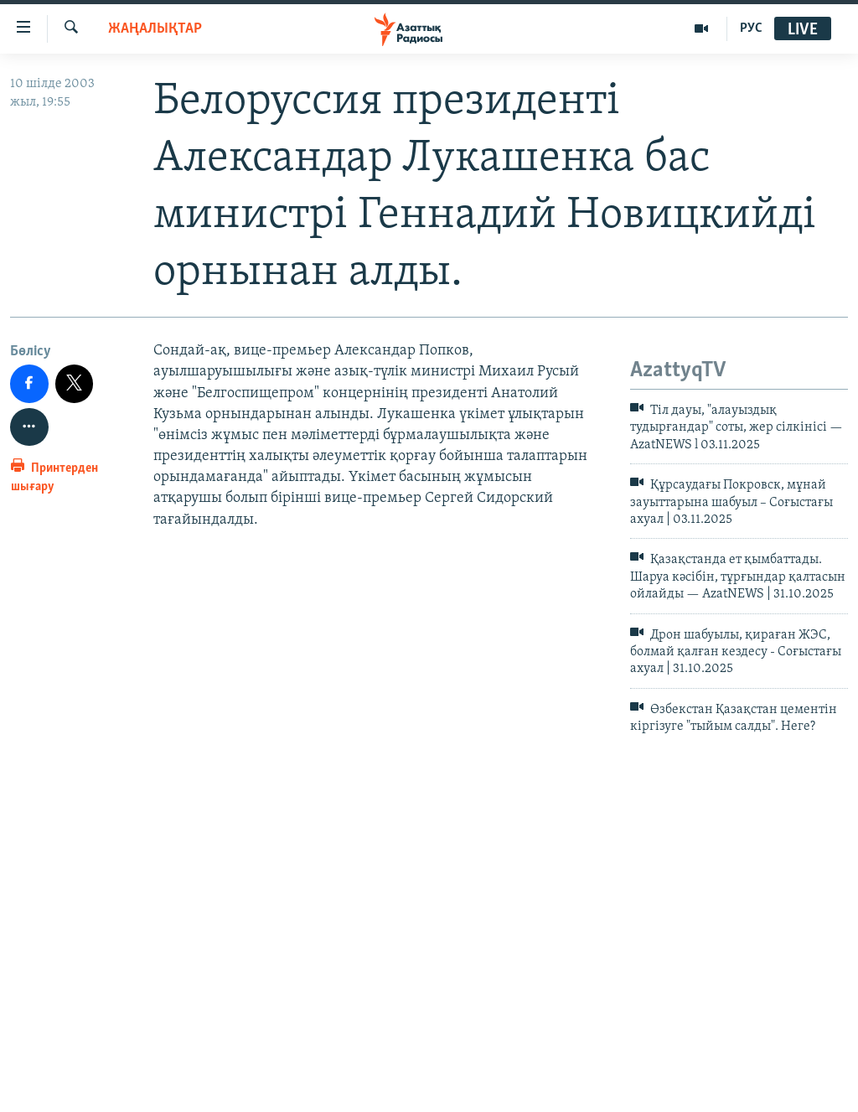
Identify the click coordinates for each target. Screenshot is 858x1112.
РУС (751, 28)
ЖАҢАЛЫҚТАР (155, 29)
